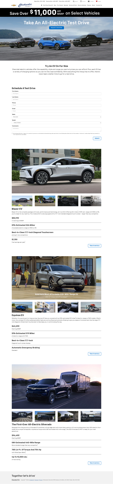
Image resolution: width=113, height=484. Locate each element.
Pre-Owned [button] (60, 5)
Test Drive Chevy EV (48, 5)
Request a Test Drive (56, 27)
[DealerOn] (16, 480)
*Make (13, 114)
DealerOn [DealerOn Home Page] (32, 480)
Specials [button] (66, 5)
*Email (13, 108)
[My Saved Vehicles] (98, 1)
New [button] (55, 5)
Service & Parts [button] (73, 5)
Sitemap (36, 480)
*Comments (15, 126)
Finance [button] (89, 5)
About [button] (93, 5)
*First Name (15, 91)
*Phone (14, 102)
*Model (14, 120)
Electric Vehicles (82, 5)
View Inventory (94, 245)
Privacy (40, 480)
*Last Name (15, 97)
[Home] (42, 5)
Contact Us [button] (99, 5)
